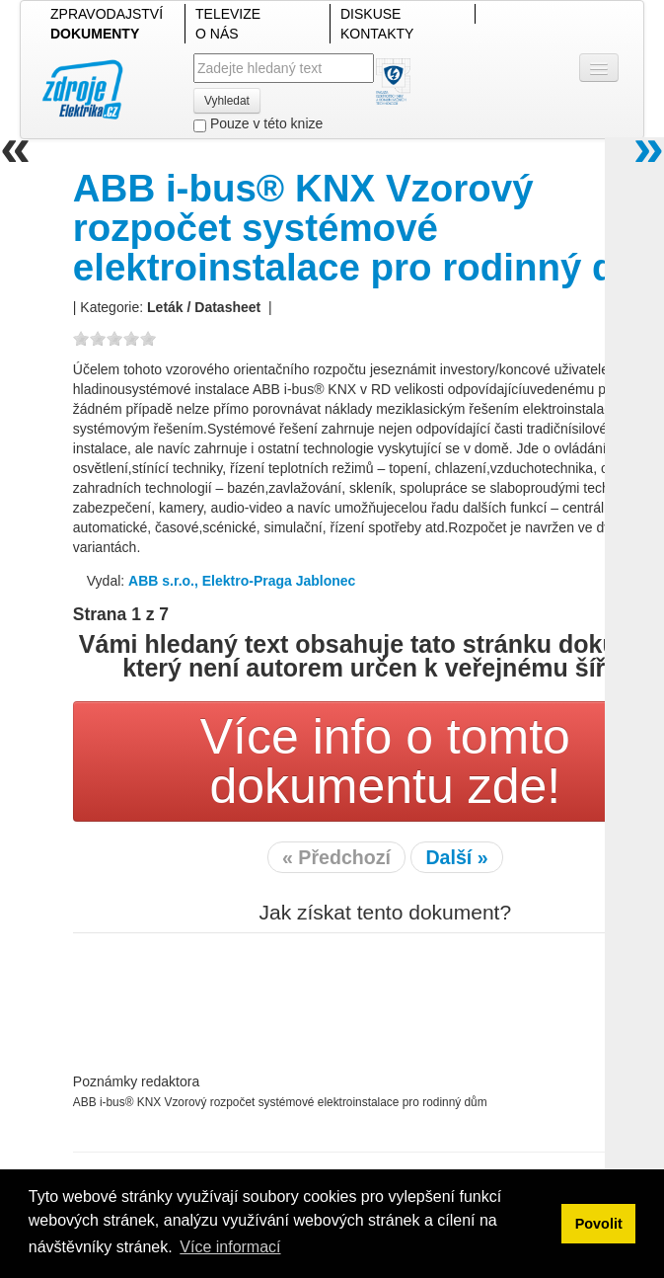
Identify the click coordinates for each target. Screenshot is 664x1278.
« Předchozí (336, 857)
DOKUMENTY (94, 33)
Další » (456, 857)
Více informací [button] (230, 1246)
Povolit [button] (599, 1224)
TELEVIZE (227, 14)
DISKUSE (370, 14)
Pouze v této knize (258, 124)
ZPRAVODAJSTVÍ (106, 14)
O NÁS (217, 33)
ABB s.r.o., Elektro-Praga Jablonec (241, 581)
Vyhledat (227, 101)
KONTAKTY (376, 33)
